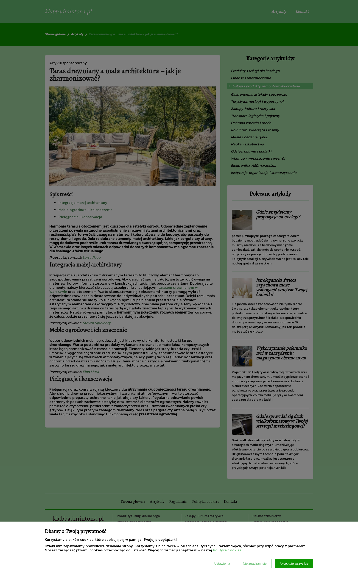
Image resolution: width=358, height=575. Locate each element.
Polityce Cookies (227, 550)
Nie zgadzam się (255, 563)
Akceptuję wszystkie (294, 563)
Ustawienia (222, 563)
